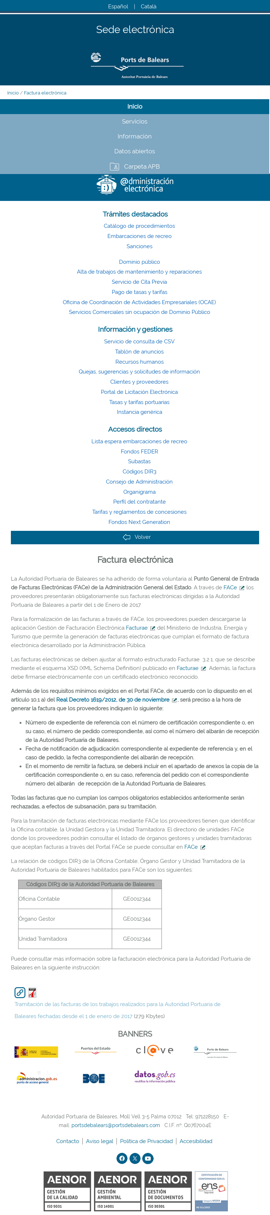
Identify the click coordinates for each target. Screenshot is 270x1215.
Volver (137, 537)
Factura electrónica (45, 93)
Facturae (137, 628)
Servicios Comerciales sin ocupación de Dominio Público (139, 312)
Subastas (139, 461)
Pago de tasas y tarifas (139, 292)
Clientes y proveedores (139, 382)
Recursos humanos (139, 362)
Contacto (68, 1141)
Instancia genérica (139, 412)
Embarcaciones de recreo (139, 236)
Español (118, 6)
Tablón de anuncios (139, 351)
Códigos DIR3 (139, 471)
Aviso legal (100, 1141)
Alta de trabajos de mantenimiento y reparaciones (139, 272)
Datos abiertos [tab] (134, 151)
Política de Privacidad (147, 1141)
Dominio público (139, 262)
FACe (230, 587)
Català (148, 6)
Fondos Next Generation (139, 522)
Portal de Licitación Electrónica (139, 392)
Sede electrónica (135, 30)
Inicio (13, 93)
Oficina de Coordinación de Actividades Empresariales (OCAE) (139, 302)
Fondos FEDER (139, 451)
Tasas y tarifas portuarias (139, 402)
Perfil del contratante (139, 501)
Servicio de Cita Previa (139, 282)
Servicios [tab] (134, 121)
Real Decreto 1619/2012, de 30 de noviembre (112, 700)
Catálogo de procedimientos (139, 226)
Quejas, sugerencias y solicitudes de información (139, 371)
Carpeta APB (142, 166)
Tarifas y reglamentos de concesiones (139, 512)
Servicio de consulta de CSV (139, 341)
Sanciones (139, 246)
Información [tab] (135, 136)
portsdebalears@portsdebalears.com (115, 1125)
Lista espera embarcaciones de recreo (139, 441)
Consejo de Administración (139, 482)
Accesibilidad (197, 1141)
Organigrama (139, 492)
